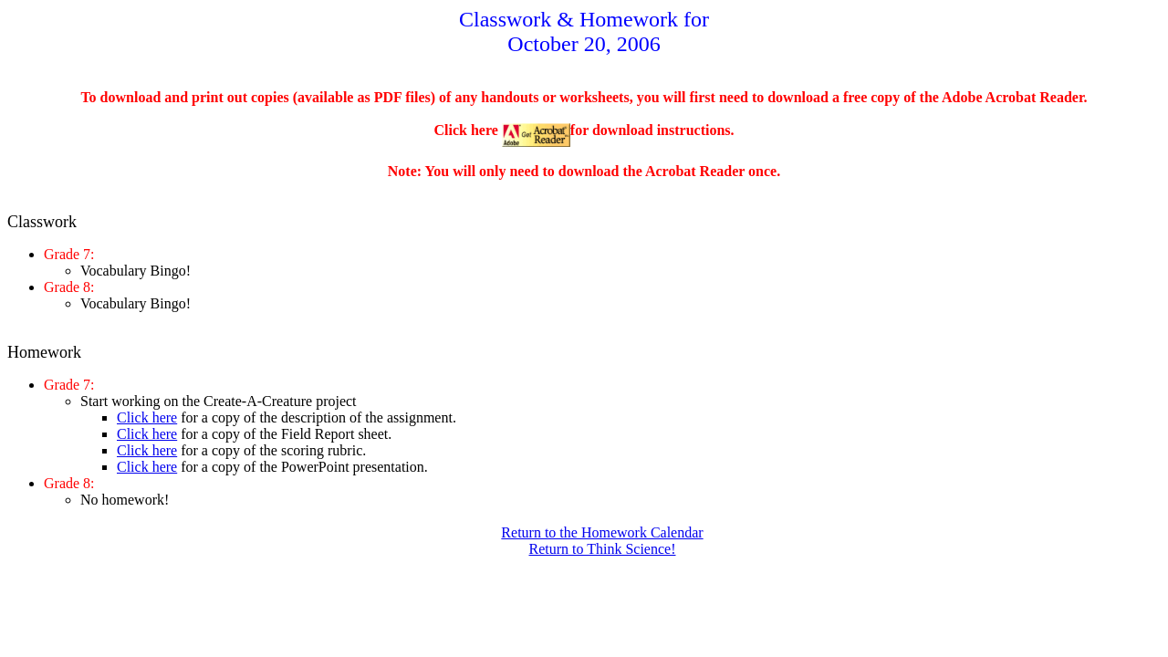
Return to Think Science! (602, 549)
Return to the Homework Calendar (602, 532)
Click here (147, 417)
